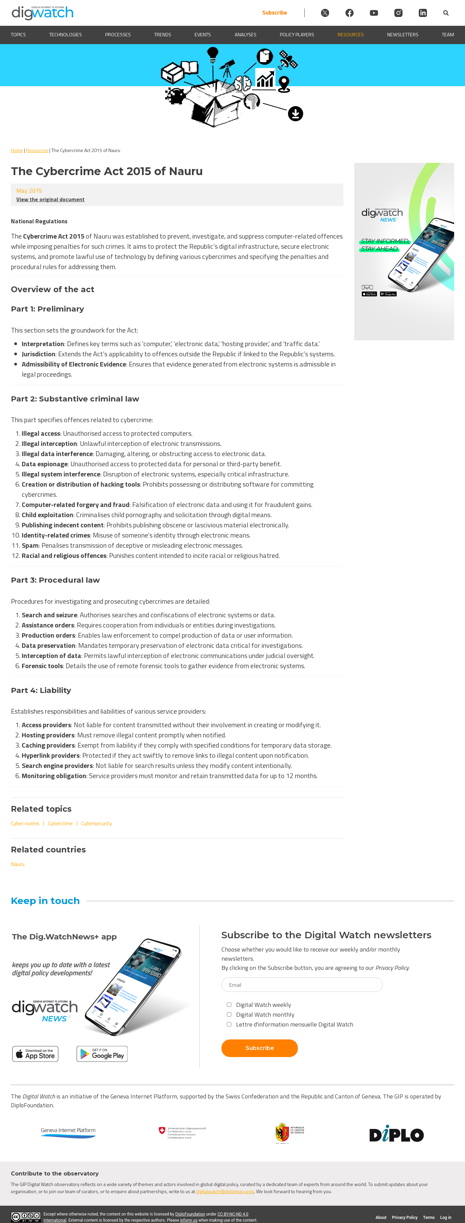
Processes (118, 34)
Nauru (17, 864)
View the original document (50, 199)
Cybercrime (60, 823)
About (381, 1218)
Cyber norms (25, 823)
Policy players (297, 34)
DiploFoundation (190, 1214)
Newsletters (402, 34)
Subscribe (274, 12)
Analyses (245, 34)
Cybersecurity (96, 823)
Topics (18, 34)
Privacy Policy (392, 967)
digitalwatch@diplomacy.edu (225, 1191)
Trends (162, 34)
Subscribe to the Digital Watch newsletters (326, 935)
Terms (429, 1218)
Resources (351, 34)
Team (448, 34)
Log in (445, 1218)
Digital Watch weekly (259, 1004)
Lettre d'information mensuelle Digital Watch (290, 1024)
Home (17, 150)
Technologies (65, 34)
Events (203, 34)
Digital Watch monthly (260, 1014)
